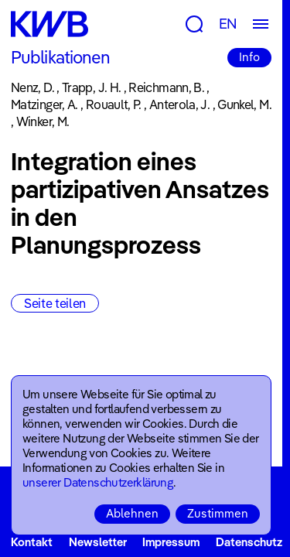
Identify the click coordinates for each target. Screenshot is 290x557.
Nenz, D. (32, 87)
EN (228, 23)
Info (249, 57)
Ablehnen (132, 513)
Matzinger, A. (44, 104)
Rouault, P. (114, 104)
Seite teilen (55, 303)
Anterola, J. (179, 104)
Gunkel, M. (244, 104)
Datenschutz (249, 542)
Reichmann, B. (166, 87)
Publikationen (61, 57)
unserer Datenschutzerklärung (97, 482)
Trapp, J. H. (91, 87)
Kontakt (32, 542)
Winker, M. (43, 121)
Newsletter (98, 542)
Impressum (171, 542)
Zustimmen (217, 513)
